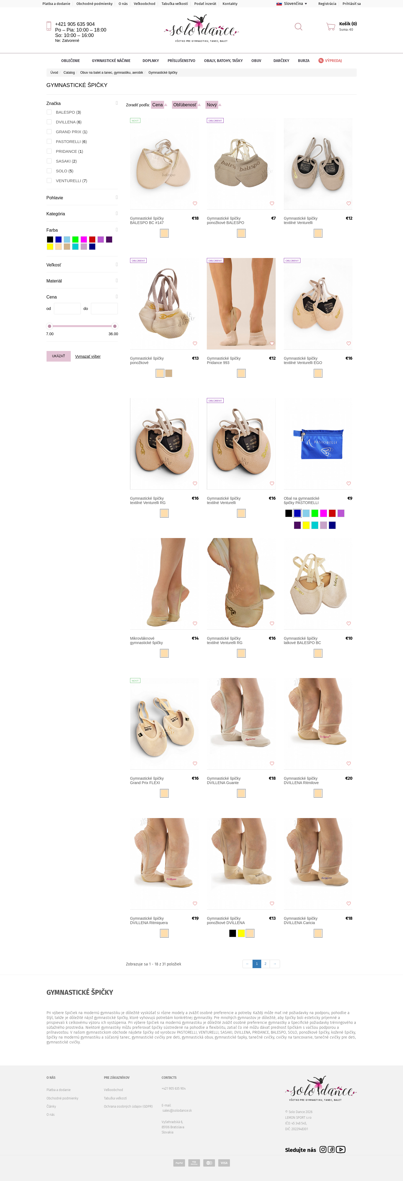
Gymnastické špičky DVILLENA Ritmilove (301, 780)
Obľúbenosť (184, 104)
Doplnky (151, 60)
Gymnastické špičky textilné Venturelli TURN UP (224, 500)
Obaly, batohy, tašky (223, 60)
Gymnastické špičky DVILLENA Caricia (301, 920)
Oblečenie (72, 60)
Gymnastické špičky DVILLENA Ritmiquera (149, 920)
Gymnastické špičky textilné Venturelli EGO (303, 360)
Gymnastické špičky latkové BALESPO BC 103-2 (302, 640)
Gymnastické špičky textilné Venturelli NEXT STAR (301, 220)
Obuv (258, 60)
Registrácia (327, 4)
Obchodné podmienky (94, 4)
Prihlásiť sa (352, 4)
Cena (157, 104)
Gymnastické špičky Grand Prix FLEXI (147, 780)
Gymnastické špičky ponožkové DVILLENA (226, 920)
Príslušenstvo (181, 60)
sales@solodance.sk (177, 1110)
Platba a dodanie (56, 4)
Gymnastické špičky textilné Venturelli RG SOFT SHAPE (224, 640)
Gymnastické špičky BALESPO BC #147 (147, 220)
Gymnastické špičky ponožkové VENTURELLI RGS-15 (149, 360)
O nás (123, 4)
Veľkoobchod (144, 4)
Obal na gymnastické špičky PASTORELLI (301, 500)
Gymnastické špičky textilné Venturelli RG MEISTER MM (148, 500)
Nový (212, 104)
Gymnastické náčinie (113, 60)
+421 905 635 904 (75, 24)
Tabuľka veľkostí (175, 4)
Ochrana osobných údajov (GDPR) (128, 1106)
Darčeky (281, 60)
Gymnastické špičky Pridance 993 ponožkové (224, 360)
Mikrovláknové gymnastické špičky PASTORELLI (146, 640)
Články (51, 1106)
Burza (303, 60)
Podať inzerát (205, 4)
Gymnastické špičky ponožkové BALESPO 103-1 (225, 220)
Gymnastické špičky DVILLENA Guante (224, 780)
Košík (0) (348, 23)
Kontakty (230, 4)
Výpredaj (330, 60)
